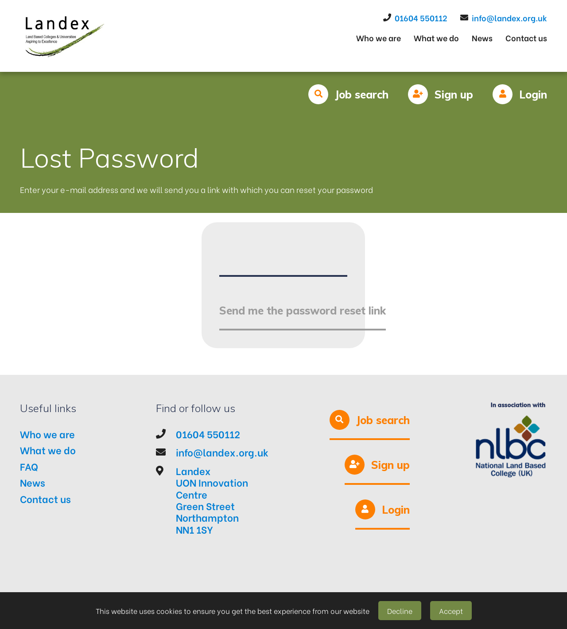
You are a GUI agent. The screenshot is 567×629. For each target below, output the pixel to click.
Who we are (378, 37)
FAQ (29, 466)
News (482, 37)
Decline (399, 610)
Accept (451, 610)
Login (533, 94)
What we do (436, 37)
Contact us (526, 37)
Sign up (454, 94)
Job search (361, 94)
